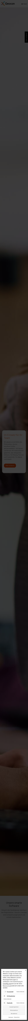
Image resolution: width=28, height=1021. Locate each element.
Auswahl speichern (14, 1007)
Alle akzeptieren (14, 1010)
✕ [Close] (25, 970)
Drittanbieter (11, 996)
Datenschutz (7, 986)
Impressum (11, 1017)
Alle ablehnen (14, 1013)
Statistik (9, 1003)
